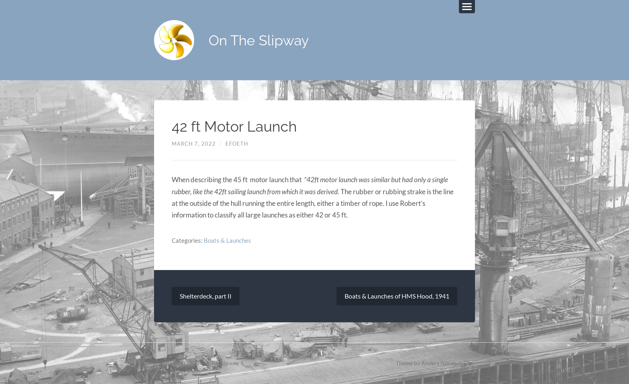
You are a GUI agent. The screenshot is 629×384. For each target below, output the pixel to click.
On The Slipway (259, 40)
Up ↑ (469, 363)
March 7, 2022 (194, 143)
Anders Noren (439, 363)
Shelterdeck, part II (205, 296)
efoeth (236, 143)
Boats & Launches (227, 240)
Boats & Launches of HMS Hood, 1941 (397, 296)
